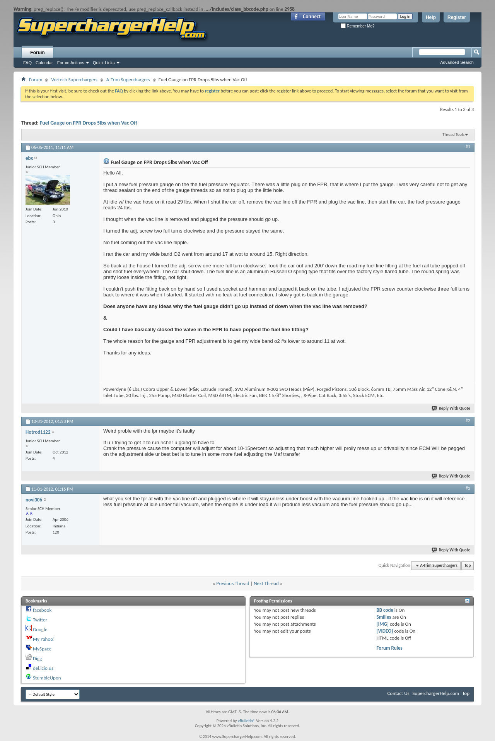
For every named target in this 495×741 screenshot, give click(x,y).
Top (467, 565)
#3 (468, 488)
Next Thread (266, 583)
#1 (468, 146)
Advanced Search (457, 62)
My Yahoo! (44, 639)
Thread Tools (453, 134)
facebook (42, 610)
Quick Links (104, 62)
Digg (37, 658)
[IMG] (383, 624)
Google (40, 629)
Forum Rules (390, 648)
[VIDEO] (385, 631)
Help (431, 17)
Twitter (40, 620)
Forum (37, 52)
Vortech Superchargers (74, 79)
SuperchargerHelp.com (436, 693)
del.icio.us (43, 668)
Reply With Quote (451, 408)
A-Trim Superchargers (128, 79)
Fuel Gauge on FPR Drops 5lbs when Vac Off (88, 123)
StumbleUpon (47, 678)
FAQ (27, 62)
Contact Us (398, 693)
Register (456, 17)
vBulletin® (246, 720)
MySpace (42, 649)
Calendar (44, 62)
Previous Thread (232, 583)
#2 (468, 420)
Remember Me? (357, 26)
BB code (385, 610)
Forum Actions (70, 62)
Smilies (384, 617)
